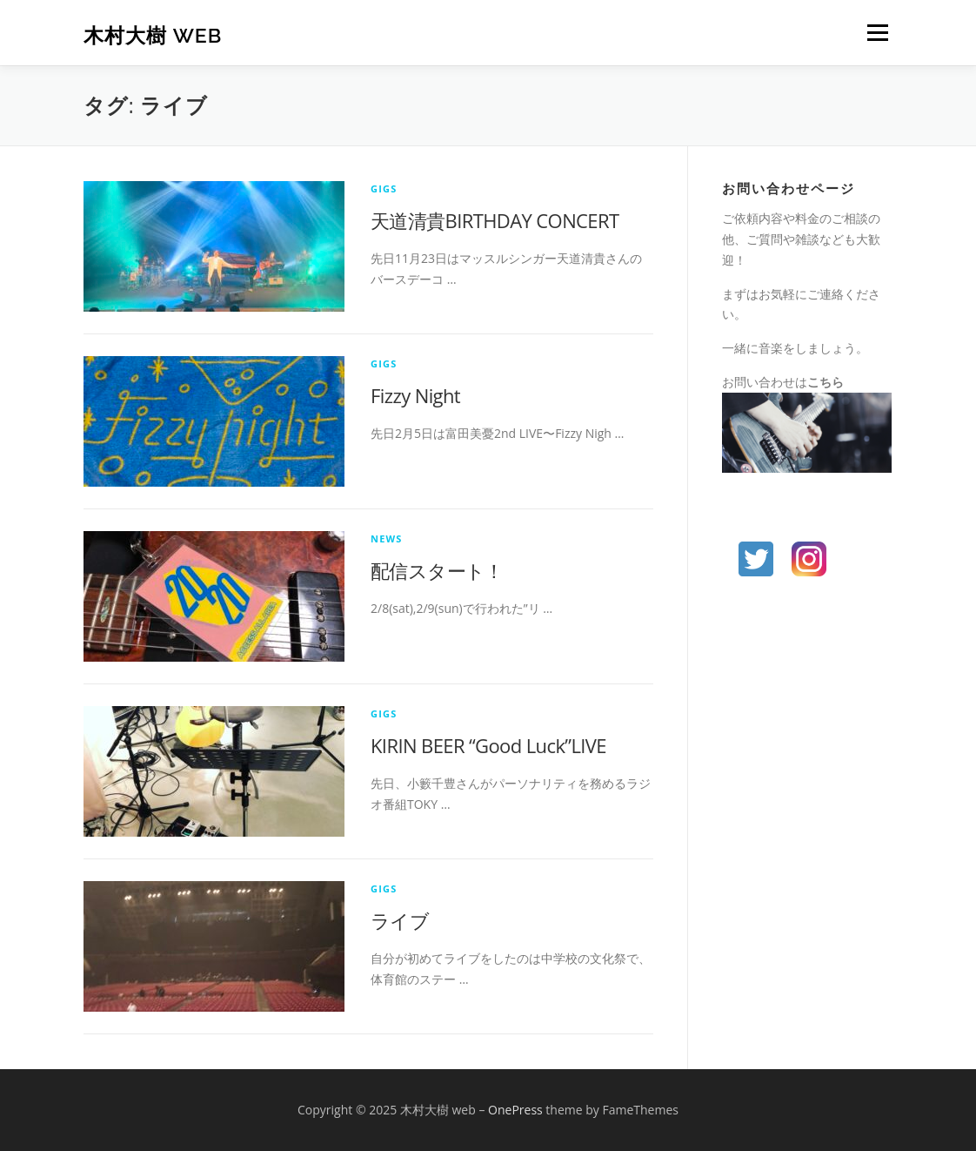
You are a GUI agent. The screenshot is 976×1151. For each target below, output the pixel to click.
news (387, 538)
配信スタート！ (437, 570)
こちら (825, 382)
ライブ (400, 920)
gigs (384, 188)
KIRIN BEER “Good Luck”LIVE (488, 745)
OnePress (515, 1109)
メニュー (877, 32)
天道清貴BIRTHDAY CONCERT (494, 220)
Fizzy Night (415, 395)
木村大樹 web (153, 35)
